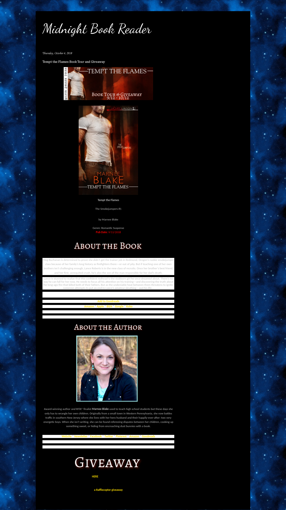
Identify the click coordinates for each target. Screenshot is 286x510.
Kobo (129, 306)
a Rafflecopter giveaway (108, 489)
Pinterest (121, 436)
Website (67, 436)
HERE (95, 476)
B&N (109, 306)
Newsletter (81, 436)
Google (119, 306)
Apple (100, 306)
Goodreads (148, 436)
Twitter (108, 436)
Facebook (96, 436)
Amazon (89, 306)
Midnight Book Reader (96, 29)
